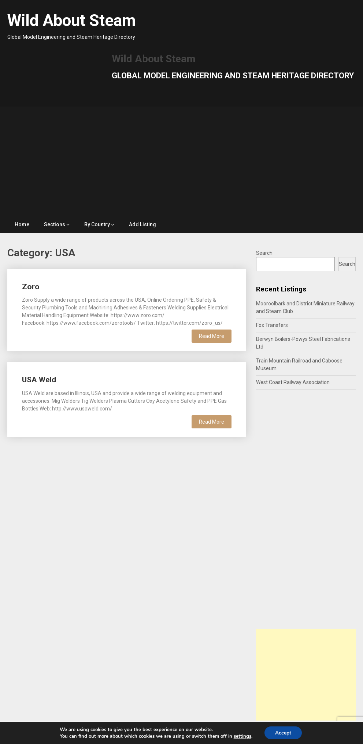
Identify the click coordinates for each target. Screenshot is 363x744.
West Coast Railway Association (293, 382)
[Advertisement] (181, 161)
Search (264, 253)
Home (22, 224)
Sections (54, 224)
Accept (283, 732)
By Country (97, 224)
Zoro (31, 286)
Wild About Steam (71, 20)
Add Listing (142, 224)
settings (242, 736)
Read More (211, 336)
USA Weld (39, 379)
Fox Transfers (272, 325)
